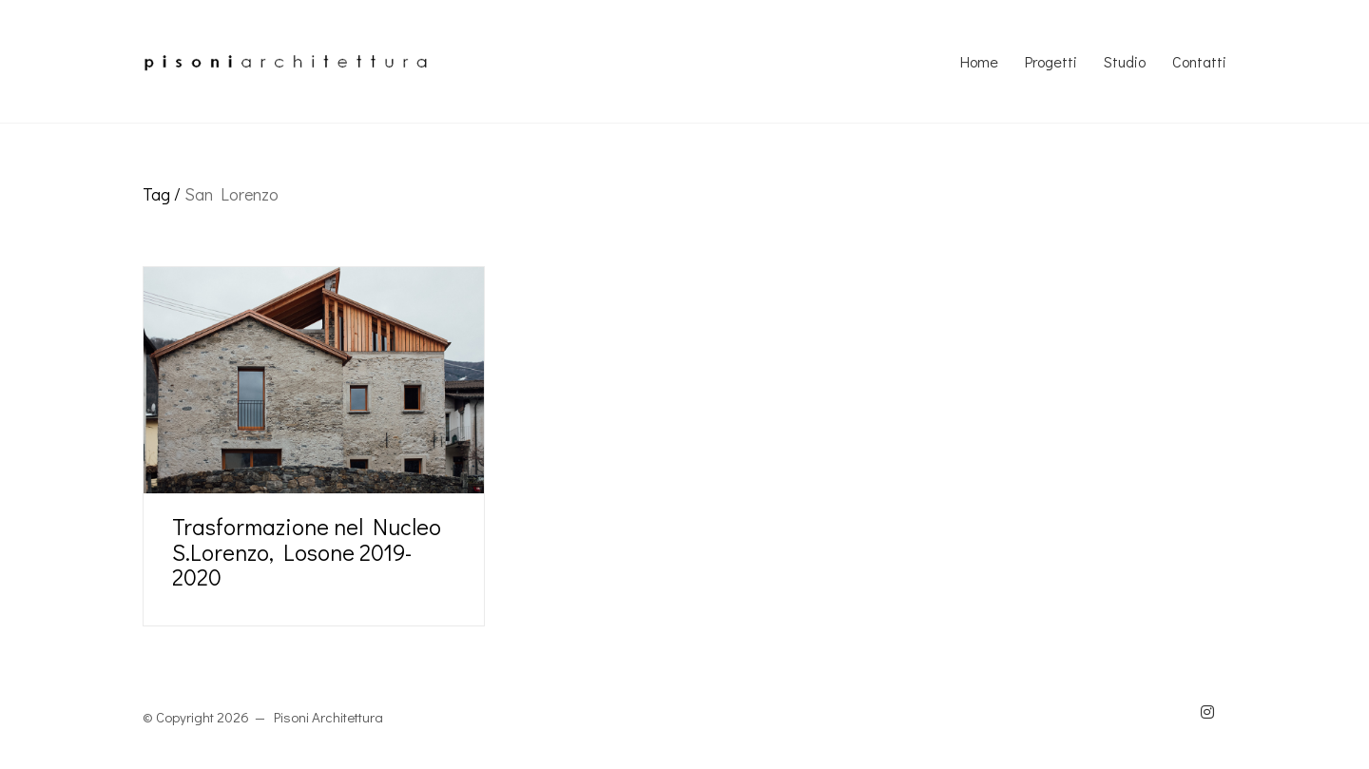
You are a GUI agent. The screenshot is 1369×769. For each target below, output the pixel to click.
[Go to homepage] (285, 61)
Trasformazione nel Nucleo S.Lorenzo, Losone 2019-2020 (306, 551)
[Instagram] (1207, 712)
